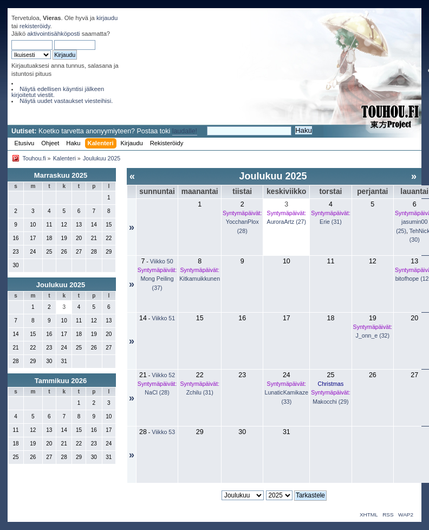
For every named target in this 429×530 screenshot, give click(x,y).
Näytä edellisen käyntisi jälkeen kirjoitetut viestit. (57, 92)
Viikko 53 (163, 432)
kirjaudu (107, 18)
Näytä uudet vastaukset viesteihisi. (66, 101)
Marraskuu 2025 (60, 175)
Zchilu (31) (199, 392)
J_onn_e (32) (372, 335)
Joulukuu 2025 (60, 285)
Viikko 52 (163, 375)
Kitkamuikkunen (199, 278)
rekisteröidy (35, 26)
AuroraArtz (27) (286, 221)
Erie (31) (331, 221)
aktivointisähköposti (53, 33)
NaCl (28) (157, 392)
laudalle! (184, 131)
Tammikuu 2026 (61, 381)
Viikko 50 (161, 261)
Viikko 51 (163, 318)
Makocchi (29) (331, 401)
